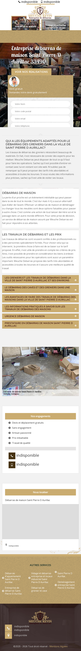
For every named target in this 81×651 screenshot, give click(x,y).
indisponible (28, 2)
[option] (26, 28)
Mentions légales (58, 646)
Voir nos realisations (31, 71)
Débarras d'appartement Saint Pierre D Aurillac (11, 578)
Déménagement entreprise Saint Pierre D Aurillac (65, 585)
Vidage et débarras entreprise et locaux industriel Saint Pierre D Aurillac (40, 578)
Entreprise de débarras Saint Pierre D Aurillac (12, 590)
